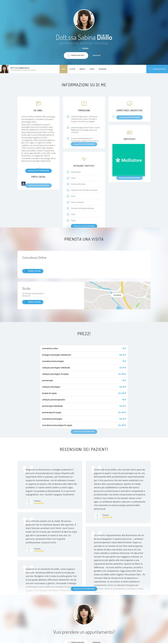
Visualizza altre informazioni (38, 171)
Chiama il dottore (33, 271)
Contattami (96, 55)
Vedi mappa (117, 295)
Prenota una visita (157, 69)
